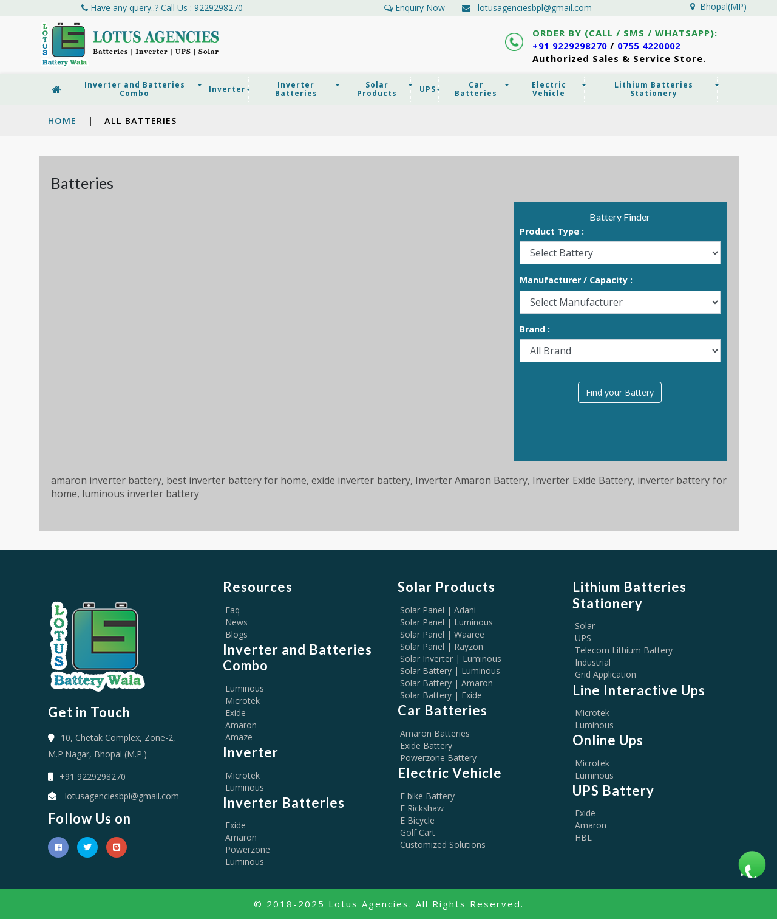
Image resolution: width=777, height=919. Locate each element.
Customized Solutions (443, 844)
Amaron (241, 725)
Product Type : (552, 232)
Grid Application (605, 674)
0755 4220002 (659, 46)
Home (62, 120)
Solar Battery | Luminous (450, 670)
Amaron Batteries (435, 733)
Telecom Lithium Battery (624, 650)
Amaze (239, 737)
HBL (583, 837)
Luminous (244, 688)
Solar (585, 626)
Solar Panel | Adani (438, 610)
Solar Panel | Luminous (446, 622)
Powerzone (247, 849)
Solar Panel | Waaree (442, 634)
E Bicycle (417, 820)
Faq (232, 610)
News (236, 622)
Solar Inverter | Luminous (450, 658)
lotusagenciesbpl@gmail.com (535, 7)
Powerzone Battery (438, 757)
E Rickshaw (422, 808)
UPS (583, 638)
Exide (235, 712)
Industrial (593, 662)
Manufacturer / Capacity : (576, 280)
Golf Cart (417, 832)
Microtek (242, 700)
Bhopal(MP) (718, 6)
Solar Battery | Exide (441, 695)
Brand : (535, 330)
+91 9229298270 (573, 46)
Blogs (236, 634)
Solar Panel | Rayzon (441, 646)
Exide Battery (426, 745)
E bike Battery (427, 796)
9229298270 (218, 7)
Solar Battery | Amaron (446, 683)
